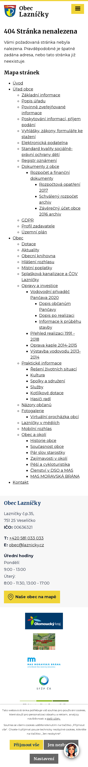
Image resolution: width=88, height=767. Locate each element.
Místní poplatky (37, 267)
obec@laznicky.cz (26, 545)
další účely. (54, 718)
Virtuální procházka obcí (54, 416)
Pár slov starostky (47, 452)
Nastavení (44, 758)
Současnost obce (47, 446)
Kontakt (21, 482)
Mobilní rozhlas (37, 428)
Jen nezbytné (61, 744)
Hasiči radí (40, 399)
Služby (36, 387)
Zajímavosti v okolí (48, 458)
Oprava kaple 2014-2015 (53, 345)
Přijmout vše (26, 744)
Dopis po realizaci (56, 315)
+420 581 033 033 (26, 538)
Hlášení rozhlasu (38, 261)
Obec (18, 238)
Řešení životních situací (53, 369)
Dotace (29, 244)
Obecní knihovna (38, 256)
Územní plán (34, 232)
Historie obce (43, 440)
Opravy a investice (40, 285)
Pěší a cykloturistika (50, 464)
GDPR (28, 220)
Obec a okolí (34, 434)
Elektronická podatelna (45, 142)
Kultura (37, 375)
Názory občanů (36, 404)
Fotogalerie (33, 410)
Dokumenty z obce (40, 166)
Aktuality (30, 250)
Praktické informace (42, 363)
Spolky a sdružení (47, 381)
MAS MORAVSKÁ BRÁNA (55, 476)
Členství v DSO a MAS (51, 470)
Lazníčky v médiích (41, 422)
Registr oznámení (39, 160)
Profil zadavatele (38, 226)
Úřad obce (23, 89)
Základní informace (41, 95)
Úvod (18, 83)
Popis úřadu (34, 101)
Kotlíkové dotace (47, 393)
